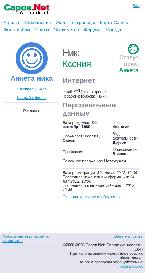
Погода (113, 29)
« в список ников (32, 89)
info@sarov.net (130, 266)
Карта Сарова (115, 22)
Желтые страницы (75, 22)
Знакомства (66, 29)
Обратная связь (128, 236)
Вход (137, 6)
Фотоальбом (17, 29)
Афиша (11, 22)
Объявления (37, 22)
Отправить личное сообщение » (92, 197)
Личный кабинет (32, 97)
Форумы (92, 29)
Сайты (42, 29)
